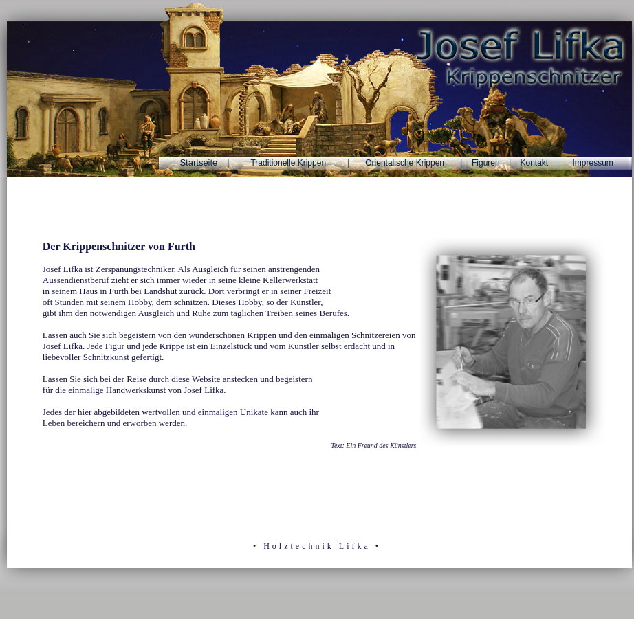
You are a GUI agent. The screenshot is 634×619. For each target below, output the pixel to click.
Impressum (592, 163)
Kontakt (534, 163)
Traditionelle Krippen (288, 163)
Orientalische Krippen (404, 163)
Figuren (486, 163)
